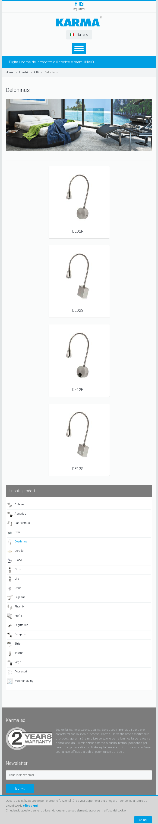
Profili (14, 616)
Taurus (15, 653)
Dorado (15, 551)
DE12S (77, 469)
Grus (14, 570)
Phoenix (15, 607)
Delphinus (51, 72)
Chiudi (143, 820)
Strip (14, 644)
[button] (79, 34)
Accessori (17, 672)
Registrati (79, 9)
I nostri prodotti (30, 72)
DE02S (77, 310)
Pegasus (16, 598)
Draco (14, 561)
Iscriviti (20, 788)
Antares (15, 505)
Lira (13, 579)
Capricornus (18, 523)
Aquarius (16, 514)
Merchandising (20, 681)
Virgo (14, 663)
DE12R (77, 389)
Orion (14, 588)
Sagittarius (17, 626)
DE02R (77, 231)
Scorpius (16, 635)
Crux (14, 533)
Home (11, 72)
